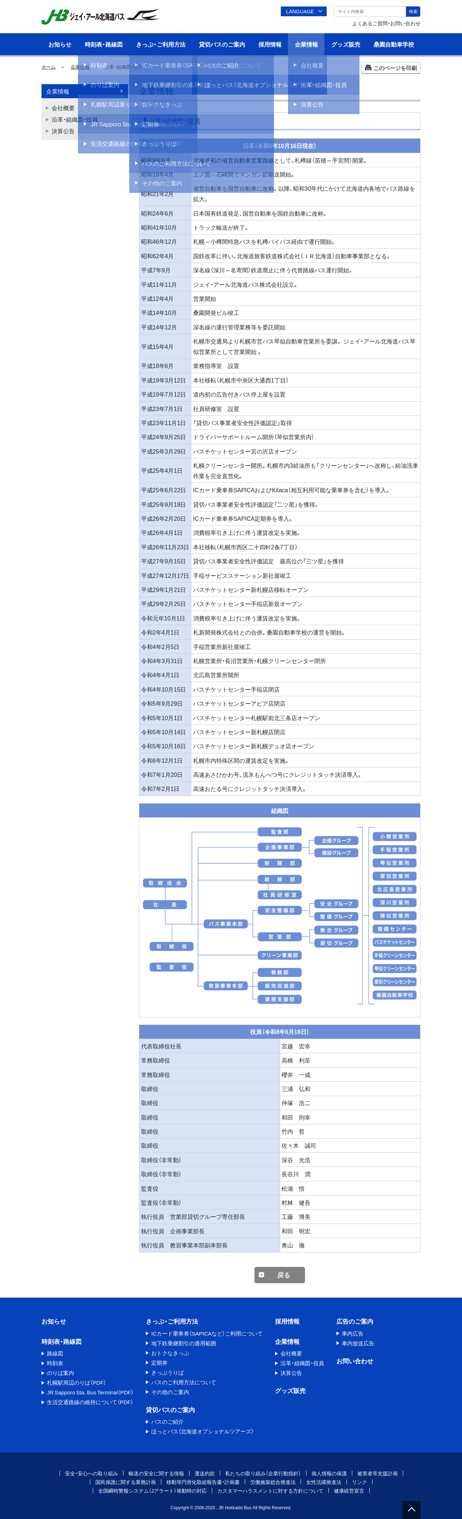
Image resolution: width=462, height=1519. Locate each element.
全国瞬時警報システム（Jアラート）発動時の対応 (152, 1490)
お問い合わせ (354, 1360)
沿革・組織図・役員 (75, 119)
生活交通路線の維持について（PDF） (90, 1402)
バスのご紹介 (167, 1421)
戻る (283, 1275)
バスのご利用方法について (183, 1382)
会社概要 (63, 107)
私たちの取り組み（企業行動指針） (263, 1473)
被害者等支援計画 (377, 1473)
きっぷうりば (167, 1372)
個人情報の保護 (329, 1473)
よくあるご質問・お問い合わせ (386, 23)
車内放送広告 (358, 1343)
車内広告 (352, 1333)
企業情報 (306, 44)
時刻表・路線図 (104, 44)
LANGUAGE (300, 11)
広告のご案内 (354, 1320)
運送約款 (205, 1473)
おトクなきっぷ (170, 1353)
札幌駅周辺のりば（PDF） (76, 1382)
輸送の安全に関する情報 (156, 1473)
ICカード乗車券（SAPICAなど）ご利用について (207, 1333)
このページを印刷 (395, 68)
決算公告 (63, 130)
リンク (359, 1481)
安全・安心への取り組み (91, 1473)
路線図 (55, 1353)
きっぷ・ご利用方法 (161, 44)
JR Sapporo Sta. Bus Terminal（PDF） (90, 1392)
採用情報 (270, 44)
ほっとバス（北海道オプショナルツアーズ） (202, 1431)
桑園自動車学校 (394, 44)
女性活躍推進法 (323, 1481)
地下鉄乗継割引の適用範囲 (183, 1343)
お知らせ (59, 44)
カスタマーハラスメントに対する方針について (270, 1490)
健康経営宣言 (349, 1490)
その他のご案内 (170, 1392)
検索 (413, 11)
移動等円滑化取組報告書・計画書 (203, 1481)
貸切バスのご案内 (222, 44)
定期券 (159, 1363)
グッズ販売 (345, 44)
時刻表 (55, 1363)
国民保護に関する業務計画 (125, 1481)
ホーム (49, 66)
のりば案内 (60, 1373)
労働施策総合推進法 (273, 1481)
